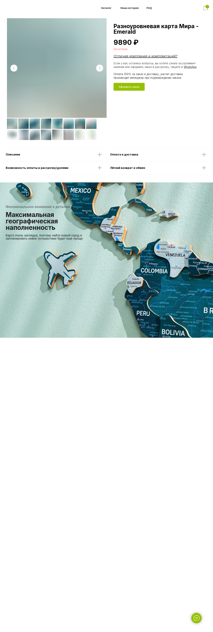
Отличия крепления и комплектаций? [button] (146, 56)
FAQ (149, 7)
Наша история (129, 7)
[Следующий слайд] (99, 68)
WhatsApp (190, 67)
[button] (129, 87)
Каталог (106, 7)
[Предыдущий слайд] (13, 68)
